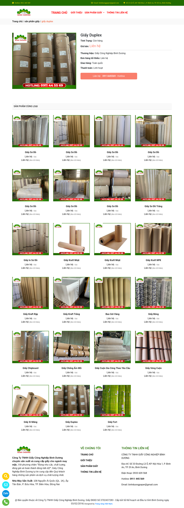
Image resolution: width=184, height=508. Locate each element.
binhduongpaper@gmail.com (143, 484)
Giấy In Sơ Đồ (31, 260)
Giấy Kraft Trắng (71, 314)
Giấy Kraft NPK (153, 260)
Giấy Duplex (71, 422)
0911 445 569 (137, 478)
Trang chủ (17, 21)
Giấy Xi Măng (30, 422)
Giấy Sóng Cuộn (153, 368)
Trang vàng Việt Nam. (104, 504)
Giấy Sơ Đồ (30, 152)
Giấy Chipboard (30, 368)
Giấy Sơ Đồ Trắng (153, 206)
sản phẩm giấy (32, 21)
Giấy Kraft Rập (30, 314)
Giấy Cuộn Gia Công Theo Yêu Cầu (112, 368)
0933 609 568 (140, 473)
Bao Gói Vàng (112, 314)
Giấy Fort (112, 422)
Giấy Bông (153, 314)
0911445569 (109, 76)
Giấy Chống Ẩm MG (72, 368)
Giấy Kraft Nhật (71, 260)
